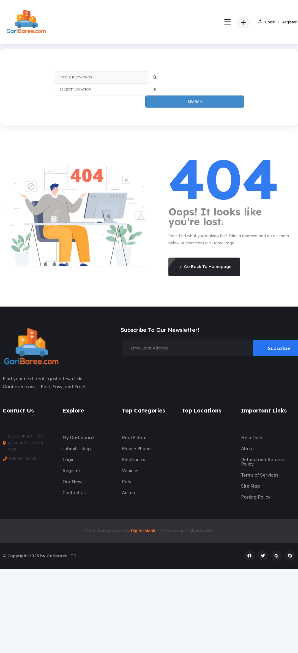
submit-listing (76, 448)
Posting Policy (255, 497)
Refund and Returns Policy (262, 462)
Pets (126, 481)
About (247, 448)
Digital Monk (143, 531)
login (270, 22)
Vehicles (130, 470)
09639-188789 (22, 458)
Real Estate (134, 437)
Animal (129, 492)
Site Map (250, 486)
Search (195, 101)
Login (68, 459)
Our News (72, 481)
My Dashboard (78, 437)
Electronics (133, 459)
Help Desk (252, 437)
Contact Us (74, 492)
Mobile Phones (137, 448)
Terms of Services (259, 475)
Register (289, 22)
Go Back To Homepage (204, 266)
